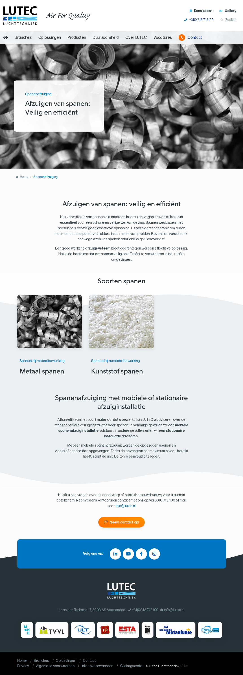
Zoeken (228, 20)
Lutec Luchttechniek (164, 666)
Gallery (227, 11)
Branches (23, 37)
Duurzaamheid (106, 37)
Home (24, 177)
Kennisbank (201, 11)
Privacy (23, 666)
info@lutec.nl (126, 506)
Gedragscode (131, 666)
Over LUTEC (136, 37)
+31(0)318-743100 (199, 20)
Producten (77, 37)
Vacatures (162, 37)
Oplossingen (49, 37)
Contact (190, 37)
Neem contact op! (124, 522)
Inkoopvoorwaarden (97, 666)
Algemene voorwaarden (55, 666)
